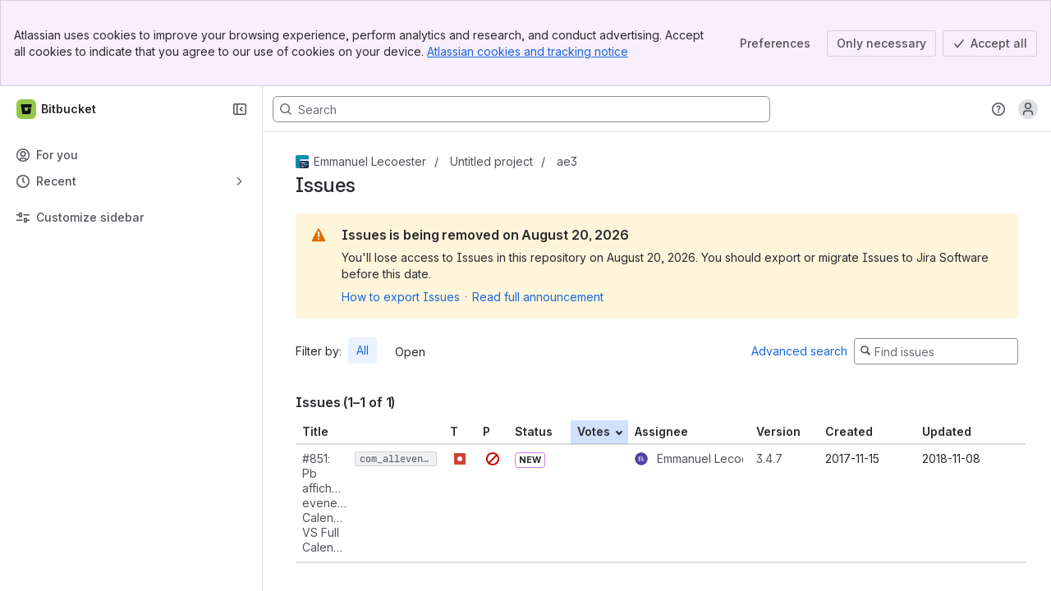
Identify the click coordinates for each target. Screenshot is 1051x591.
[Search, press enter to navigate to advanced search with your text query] (521, 109)
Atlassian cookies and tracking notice (527, 51)
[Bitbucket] (57, 109)
